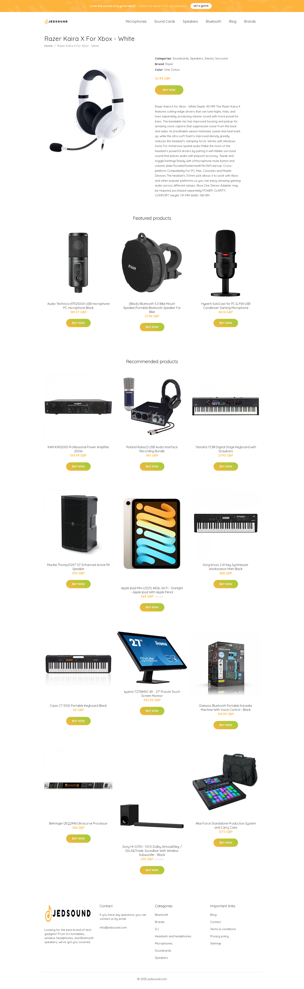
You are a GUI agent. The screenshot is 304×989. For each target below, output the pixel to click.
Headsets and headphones (173, 939)
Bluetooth (213, 23)
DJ (157, 932)
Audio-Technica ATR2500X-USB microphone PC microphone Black (78, 309)
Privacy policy (219, 939)
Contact (215, 925)
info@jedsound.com (113, 931)
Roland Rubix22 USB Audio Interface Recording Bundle (152, 452)
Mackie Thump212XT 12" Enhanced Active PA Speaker (78, 570)
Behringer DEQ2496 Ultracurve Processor (78, 827)
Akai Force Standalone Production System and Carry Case (226, 829)
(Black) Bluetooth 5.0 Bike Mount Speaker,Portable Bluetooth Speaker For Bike (152, 311)
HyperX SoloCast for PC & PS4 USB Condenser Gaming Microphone (225, 309)
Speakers (190, 23)
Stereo (209, 62)
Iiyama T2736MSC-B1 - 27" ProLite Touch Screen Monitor (152, 697)
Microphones (136, 23)
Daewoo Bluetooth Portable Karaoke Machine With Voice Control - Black (225, 711)
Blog (232, 23)
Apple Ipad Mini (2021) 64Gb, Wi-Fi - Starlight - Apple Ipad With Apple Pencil (152, 593)
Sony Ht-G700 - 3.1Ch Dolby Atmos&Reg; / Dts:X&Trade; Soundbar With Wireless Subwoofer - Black (152, 854)
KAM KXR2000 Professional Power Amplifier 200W (78, 452)
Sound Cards (164, 23)
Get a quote (201, 5)
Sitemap (215, 947)
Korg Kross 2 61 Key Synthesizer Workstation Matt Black (225, 570)
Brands (250, 23)
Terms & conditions (223, 932)
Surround (221, 62)
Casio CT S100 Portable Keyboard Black (78, 709)
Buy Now (169, 93)
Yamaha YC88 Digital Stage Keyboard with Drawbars (225, 452)
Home (48, 49)
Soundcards (181, 62)
